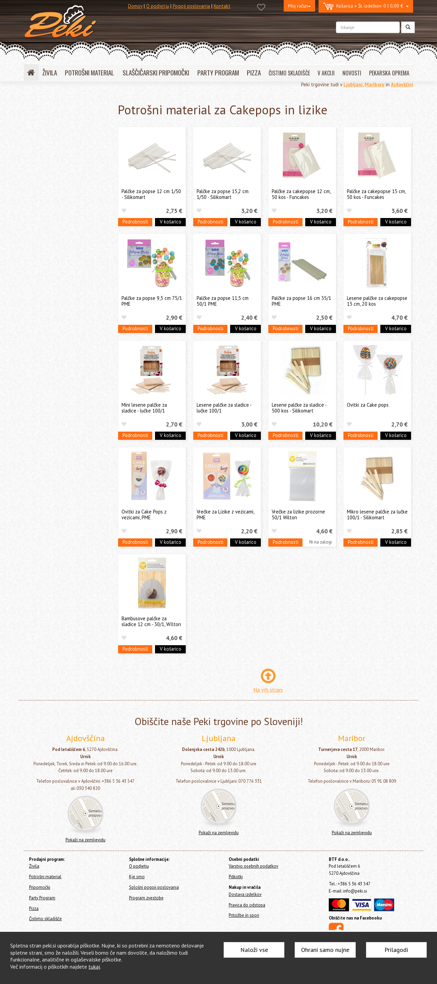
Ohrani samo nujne (325, 950)
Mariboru (374, 84)
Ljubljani (353, 84)
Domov (135, 6)
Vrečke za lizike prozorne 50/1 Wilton (298, 514)
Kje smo (137, 877)
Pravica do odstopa (247, 905)
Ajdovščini (402, 84)
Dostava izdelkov (245, 894)
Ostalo (40, 245)
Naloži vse (254, 950)
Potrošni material (47, 128)
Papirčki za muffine (52, 203)
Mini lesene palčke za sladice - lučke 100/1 (144, 408)
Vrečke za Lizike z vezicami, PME (225, 514)
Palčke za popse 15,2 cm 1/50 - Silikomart (223, 194)
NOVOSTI (351, 73)
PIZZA (254, 72)
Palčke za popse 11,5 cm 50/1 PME (223, 301)
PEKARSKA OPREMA (389, 73)
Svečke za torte (50, 146)
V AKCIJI (326, 73)
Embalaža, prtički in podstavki (63, 213)
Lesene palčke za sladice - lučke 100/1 (224, 408)
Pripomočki (37, 260)
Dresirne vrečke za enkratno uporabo (63, 189)
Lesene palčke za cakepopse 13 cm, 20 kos (377, 301)
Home (38, 103)
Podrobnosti (135, 221)
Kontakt (222, 6)
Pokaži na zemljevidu (85, 840)
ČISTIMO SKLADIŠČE (289, 73)
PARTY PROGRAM (218, 72)
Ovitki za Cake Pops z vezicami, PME (144, 514)
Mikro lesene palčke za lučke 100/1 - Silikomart (377, 514)
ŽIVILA (49, 72)
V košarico (170, 221)
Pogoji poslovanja (191, 6)
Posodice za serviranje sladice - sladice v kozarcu (66, 161)
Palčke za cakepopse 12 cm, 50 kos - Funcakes (301, 194)
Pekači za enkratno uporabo (62, 224)
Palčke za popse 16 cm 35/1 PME (301, 301)
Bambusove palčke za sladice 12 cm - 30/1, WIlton (151, 621)
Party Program (40, 269)
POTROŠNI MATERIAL (89, 72)
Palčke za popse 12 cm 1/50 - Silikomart (151, 194)
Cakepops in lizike (53, 234)
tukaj (94, 966)
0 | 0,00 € (366, 6)
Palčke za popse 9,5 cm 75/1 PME (152, 301)
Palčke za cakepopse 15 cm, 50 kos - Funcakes (376, 194)
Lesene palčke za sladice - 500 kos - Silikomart (299, 408)
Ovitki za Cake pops (368, 405)
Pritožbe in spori (244, 915)
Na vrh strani (268, 689)
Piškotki (236, 877)
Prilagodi (396, 950)
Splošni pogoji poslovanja (154, 887)
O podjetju (157, 6)
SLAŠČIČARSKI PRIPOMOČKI (156, 72)
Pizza (31, 278)
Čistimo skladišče (43, 288)
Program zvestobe (146, 898)
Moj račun (299, 6)
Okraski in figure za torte (59, 175)
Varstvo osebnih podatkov (253, 866)
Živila (31, 117)
